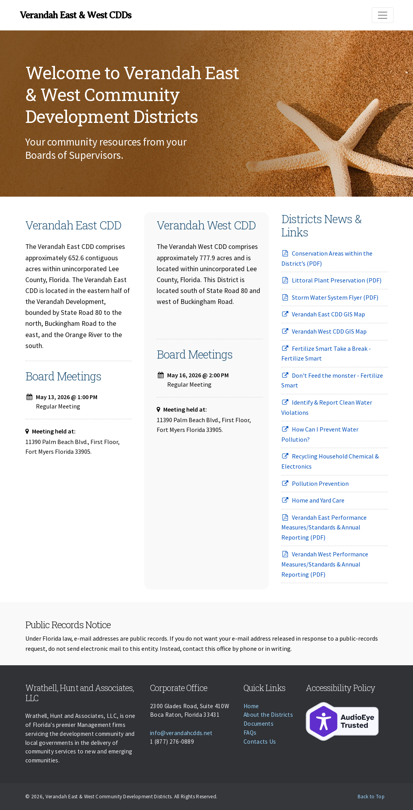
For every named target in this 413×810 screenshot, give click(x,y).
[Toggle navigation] (383, 15)
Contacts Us (260, 741)
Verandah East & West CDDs (75, 15)
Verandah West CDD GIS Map (324, 331)
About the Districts (268, 714)
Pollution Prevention (315, 483)
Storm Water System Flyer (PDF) (329, 297)
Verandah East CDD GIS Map (323, 314)
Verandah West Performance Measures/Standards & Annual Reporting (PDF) (324, 564)
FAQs (250, 732)
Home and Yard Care (312, 500)
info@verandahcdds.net (181, 733)
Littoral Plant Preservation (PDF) (331, 280)
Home (251, 706)
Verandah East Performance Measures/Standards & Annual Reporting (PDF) (324, 527)
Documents (259, 723)
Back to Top (371, 796)
